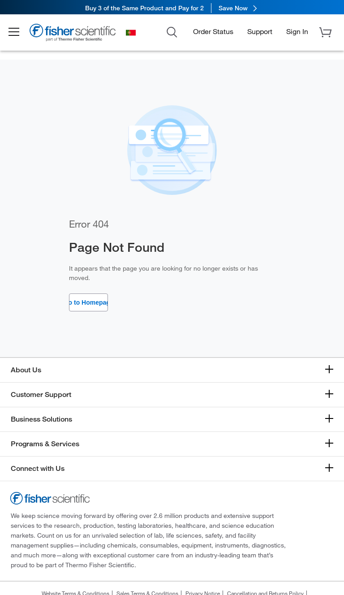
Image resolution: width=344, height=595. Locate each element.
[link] (172, 8)
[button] (18, 34)
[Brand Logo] (78, 35)
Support (259, 33)
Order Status (213, 33)
